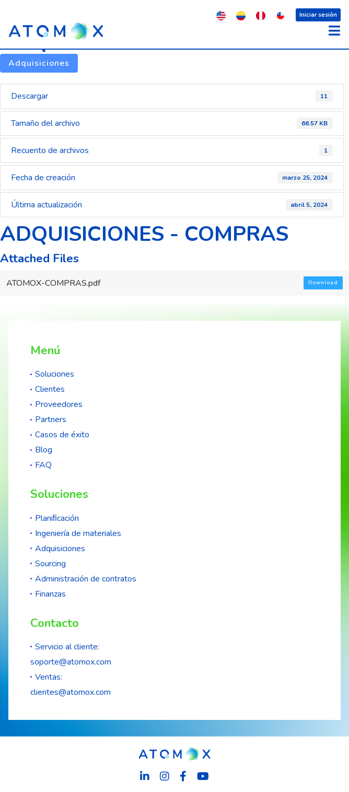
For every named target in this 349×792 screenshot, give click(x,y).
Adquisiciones (38, 63)
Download (323, 282)
